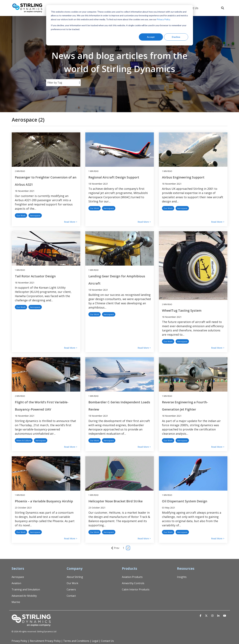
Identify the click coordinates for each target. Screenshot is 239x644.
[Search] (222, 8)
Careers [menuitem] (71, 589)
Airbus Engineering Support (183, 177)
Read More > (70, 222)
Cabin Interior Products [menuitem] (135, 589)
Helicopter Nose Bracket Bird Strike (115, 501)
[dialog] (119, 25)
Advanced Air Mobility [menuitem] (24, 595)
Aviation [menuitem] (16, 583)
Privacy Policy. (163, 19)
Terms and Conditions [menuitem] (76, 641)
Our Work (21, 215)
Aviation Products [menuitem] (132, 577)
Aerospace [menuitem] (18, 577)
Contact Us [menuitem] (107, 641)
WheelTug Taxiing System (181, 310)
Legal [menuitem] (95, 641)
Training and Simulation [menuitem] (26, 589)
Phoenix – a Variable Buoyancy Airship (44, 501)
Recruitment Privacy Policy (45, 641)
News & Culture (23, 440)
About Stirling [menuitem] (75, 577)
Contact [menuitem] (71, 595)
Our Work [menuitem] (72, 583)
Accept (151, 37)
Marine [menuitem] (16, 602)
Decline (176, 37)
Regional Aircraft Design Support (113, 177)
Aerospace (35, 215)
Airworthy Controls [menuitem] (133, 583)
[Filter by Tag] (63, 82)
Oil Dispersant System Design (184, 501)
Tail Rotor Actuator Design (35, 276)
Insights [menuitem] (182, 577)
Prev (115, 548)
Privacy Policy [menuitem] (19, 641)
